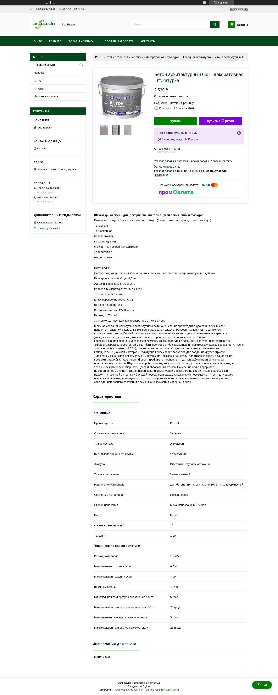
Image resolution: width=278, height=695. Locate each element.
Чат (262, 685)
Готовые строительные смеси (124, 57)
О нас (38, 41)
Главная (55, 41)
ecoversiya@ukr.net (48, 227)
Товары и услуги (81, 41)
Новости (39, 72)
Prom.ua (155, 682)
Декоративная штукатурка (163, 57)
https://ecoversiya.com (50, 222)
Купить (175, 121)
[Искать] (215, 24)
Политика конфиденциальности (161, 689)
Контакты (148, 41)
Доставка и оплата (119, 41)
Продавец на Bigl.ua (139, 686)
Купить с (220, 121)
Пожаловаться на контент (128, 689)
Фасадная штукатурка (196, 57)
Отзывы (39, 88)
